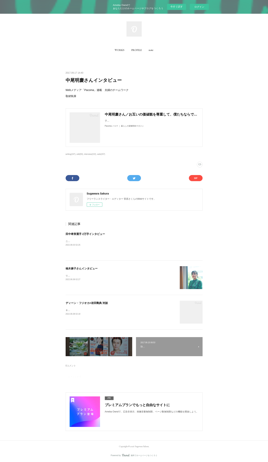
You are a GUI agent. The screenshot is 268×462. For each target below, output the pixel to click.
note (151, 50)
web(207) (101, 154)
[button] (119, 50)
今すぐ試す (176, 6)
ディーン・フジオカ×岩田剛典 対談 (87, 303)
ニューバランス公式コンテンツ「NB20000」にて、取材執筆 (97, 241)
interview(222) (90, 154)
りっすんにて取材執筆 (77, 275)
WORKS (119, 50)
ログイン (199, 6)
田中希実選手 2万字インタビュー (85, 233)
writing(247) (71, 154)
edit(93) (80, 154)
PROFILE (136, 50)
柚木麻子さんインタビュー (82, 268)
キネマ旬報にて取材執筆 (78, 310)
